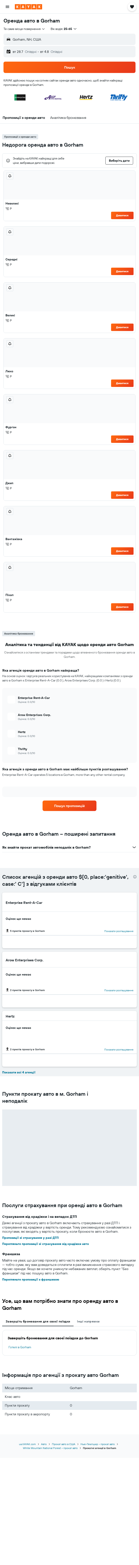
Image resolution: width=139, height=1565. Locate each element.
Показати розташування (118, 931)
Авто (44, 1444)
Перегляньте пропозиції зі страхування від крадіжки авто (45, 1244)
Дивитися (122, 215)
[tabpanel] (69, 1342)
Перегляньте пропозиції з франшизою (30, 1279)
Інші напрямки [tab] (88, 1321)
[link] (69, 806)
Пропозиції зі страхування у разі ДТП (30, 1238)
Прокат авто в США (63, 1444)
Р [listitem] (8, 209)
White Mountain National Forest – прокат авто (50, 1448)
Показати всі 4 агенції (18, 1072)
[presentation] (135, 877)
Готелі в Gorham (20, 1347)
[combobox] (24, 29)
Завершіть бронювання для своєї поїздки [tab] (38, 1321)
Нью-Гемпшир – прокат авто (98, 1444)
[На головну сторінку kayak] (28, 6)
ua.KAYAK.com (27, 1444)
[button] (7, 7)
